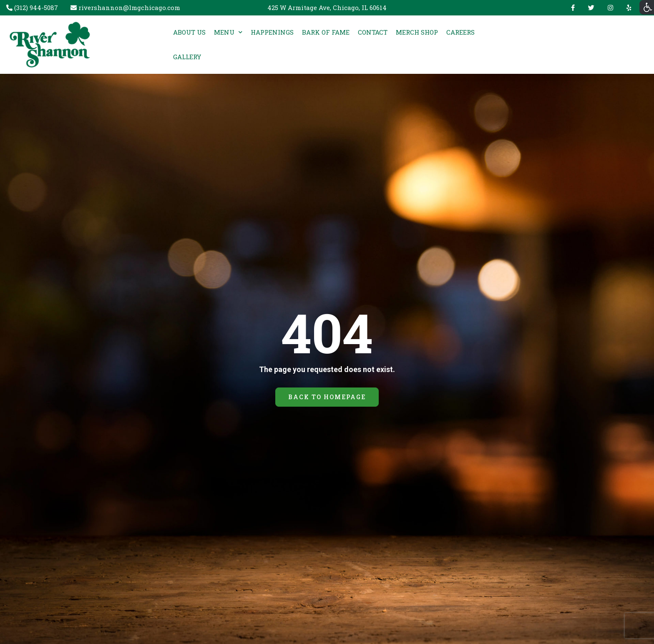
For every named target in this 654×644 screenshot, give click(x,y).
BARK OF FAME (326, 32)
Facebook (573, 8)
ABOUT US (189, 32)
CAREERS (460, 32)
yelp (627, 8)
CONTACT (372, 32)
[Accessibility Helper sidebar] (646, 7)
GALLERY (187, 57)
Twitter (591, 8)
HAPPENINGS (272, 32)
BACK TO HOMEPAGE (326, 397)
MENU (224, 32)
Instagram (610, 8)
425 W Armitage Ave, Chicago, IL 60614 (327, 7)
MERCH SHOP (417, 32)
